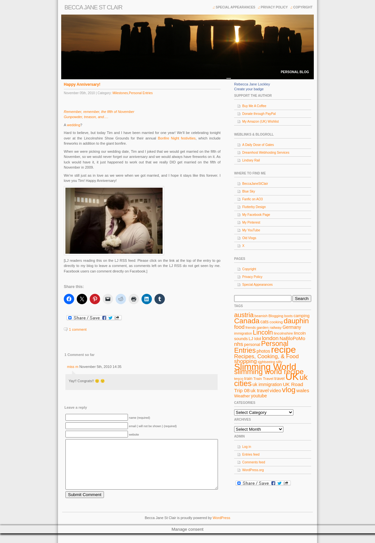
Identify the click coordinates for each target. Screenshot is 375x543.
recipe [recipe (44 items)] (283, 350)
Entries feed (250, 454)
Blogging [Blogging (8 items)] (275, 316)
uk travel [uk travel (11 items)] (260, 390)
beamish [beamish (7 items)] (261, 316)
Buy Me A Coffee (254, 106)
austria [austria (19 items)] (244, 314)
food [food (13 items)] (239, 327)
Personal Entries (141, 93)
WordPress (221, 527)
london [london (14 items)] (270, 338)
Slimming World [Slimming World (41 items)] (265, 367)
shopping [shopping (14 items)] (245, 361)
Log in (246, 447)
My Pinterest (251, 222)
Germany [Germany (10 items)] (291, 327)
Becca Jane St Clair (93, 7)
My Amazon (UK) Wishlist (260, 121)
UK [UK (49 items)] (292, 376)
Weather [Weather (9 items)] (242, 395)
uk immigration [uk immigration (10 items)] (267, 384)
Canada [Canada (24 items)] (246, 321)
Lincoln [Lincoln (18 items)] (263, 332)
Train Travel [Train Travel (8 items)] (263, 378)
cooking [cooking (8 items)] (276, 322)
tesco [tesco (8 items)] (238, 378)
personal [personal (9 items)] (252, 344)
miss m (72, 367)
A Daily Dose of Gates (258, 145)
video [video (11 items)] (275, 390)
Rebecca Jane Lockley (252, 84)
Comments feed (253, 462)
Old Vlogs (249, 238)
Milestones (120, 93)
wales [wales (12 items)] (302, 390)
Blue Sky (248, 191)
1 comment (77, 329)
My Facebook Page (256, 214)
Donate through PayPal (259, 114)
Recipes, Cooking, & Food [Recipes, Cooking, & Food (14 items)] (266, 356)
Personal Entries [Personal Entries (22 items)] (261, 347)
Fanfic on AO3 (252, 199)
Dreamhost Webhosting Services (265, 152)
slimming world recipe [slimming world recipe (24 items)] (269, 372)
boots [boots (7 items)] (288, 316)
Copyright (302, 7)
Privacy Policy (274, 7)
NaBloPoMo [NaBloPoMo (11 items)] (292, 338)
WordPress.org (253, 470)
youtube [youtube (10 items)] (259, 395)
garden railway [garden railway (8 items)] (269, 327)
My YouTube (251, 230)
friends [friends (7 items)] (250, 327)
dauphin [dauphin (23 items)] (296, 321)
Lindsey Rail (251, 160)
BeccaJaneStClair (255, 183)
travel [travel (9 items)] (279, 378)
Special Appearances (235, 7)
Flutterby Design (254, 207)
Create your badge (249, 89)
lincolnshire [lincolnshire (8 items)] (283, 333)
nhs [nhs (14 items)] (238, 344)
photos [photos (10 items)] (263, 351)
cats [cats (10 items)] (264, 321)
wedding (73, 125)
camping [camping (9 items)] (302, 315)
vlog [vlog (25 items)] (288, 390)
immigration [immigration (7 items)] (243, 333)
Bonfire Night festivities (177, 138)
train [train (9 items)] (248, 378)
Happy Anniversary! (82, 84)
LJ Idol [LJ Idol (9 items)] (255, 338)
